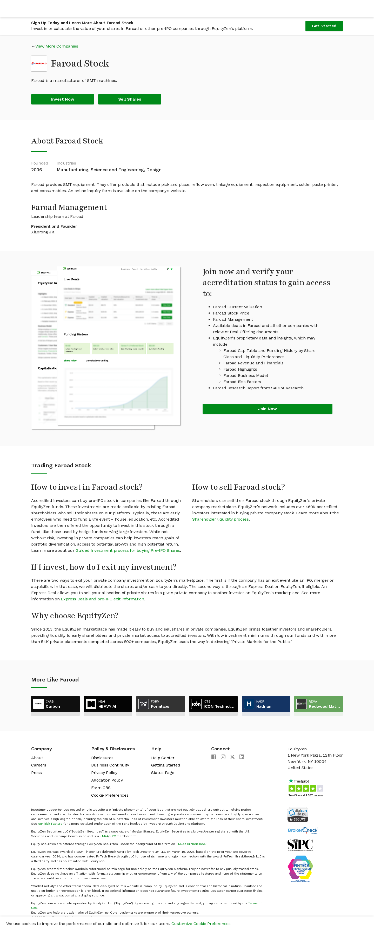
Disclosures (102, 757)
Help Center (162, 757)
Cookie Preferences (109, 795)
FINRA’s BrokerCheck (191, 844)
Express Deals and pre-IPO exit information (102, 598)
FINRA (104, 836)
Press (36, 772)
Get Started (324, 25)
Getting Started (165, 765)
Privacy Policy (104, 772)
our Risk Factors (50, 823)
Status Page (162, 772)
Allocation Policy (107, 780)
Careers (38, 765)
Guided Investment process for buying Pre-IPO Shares (128, 550)
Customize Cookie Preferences (201, 923)
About (37, 757)
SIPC (112, 836)
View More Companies (56, 46)
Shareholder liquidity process (220, 519)
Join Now (267, 408)
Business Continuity (110, 765)
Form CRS (100, 787)
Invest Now (62, 99)
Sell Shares (129, 99)
